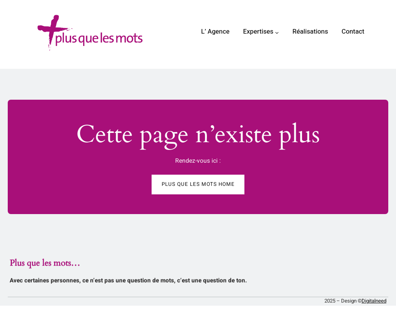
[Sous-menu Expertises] (277, 32)
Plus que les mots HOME (198, 184)
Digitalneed (374, 301)
